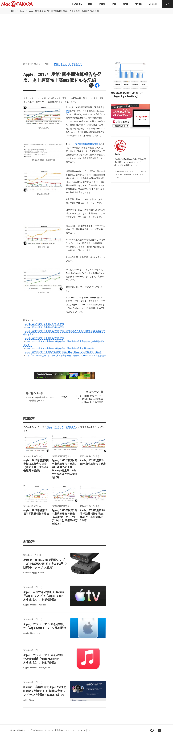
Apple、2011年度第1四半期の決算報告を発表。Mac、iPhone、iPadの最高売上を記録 (63, 352)
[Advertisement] (86, 34)
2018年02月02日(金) (32, 64)
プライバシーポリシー (40, 730)
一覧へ (64, 397)
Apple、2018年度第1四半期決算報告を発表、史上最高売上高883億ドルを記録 (64, 11)
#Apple (57, 64)
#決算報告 (77, 64)
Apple (22, 11)
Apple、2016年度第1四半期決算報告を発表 (44, 327)
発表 (68, 111)
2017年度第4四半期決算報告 (87, 144)
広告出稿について (63, 730)
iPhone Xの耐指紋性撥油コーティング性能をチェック (40, 396)
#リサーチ (66, 64)
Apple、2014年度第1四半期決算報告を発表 (44, 338)
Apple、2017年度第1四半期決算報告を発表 (44, 324)
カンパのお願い (82, 730)
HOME (12, 11)
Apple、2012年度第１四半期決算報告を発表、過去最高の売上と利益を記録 (59, 348)
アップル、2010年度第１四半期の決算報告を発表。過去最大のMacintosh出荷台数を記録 (65, 355)
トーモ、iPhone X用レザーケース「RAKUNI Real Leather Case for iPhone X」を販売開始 (89, 396)
